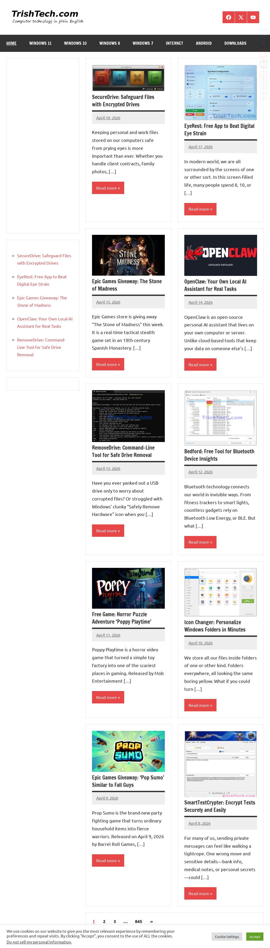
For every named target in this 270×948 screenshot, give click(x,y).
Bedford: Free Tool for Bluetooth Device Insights (219, 455)
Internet (174, 43)
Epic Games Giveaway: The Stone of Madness (127, 284)
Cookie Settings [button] (227, 936)
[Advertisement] (43, 146)
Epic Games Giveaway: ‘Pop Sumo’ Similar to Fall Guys (128, 781)
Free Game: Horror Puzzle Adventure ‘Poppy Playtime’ (121, 618)
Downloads (235, 43)
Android (204, 43)
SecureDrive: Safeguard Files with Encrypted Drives (123, 100)
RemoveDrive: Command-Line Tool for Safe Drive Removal (123, 451)
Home (11, 43)
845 (138, 921)
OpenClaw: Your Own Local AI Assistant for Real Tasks (215, 285)
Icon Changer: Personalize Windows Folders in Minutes (214, 626)
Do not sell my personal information (39, 941)
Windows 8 (109, 43)
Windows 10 (75, 43)
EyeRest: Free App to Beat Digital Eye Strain (219, 129)
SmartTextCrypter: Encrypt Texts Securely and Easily (219, 806)
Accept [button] (254, 936)
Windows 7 (143, 43)
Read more (106, 188)
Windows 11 (40, 43)
